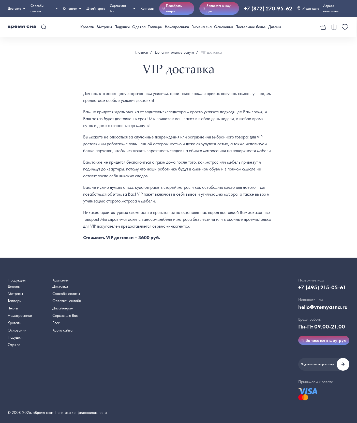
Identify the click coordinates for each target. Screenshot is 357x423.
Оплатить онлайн (66, 300)
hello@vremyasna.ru (323, 307)
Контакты (147, 8)
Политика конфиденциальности (81, 412)
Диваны (274, 26)
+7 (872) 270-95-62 (268, 8)
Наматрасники (177, 26)
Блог (56, 322)
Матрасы (104, 26)
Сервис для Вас (122, 8)
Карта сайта (62, 330)
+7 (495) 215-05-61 (322, 287)
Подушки (122, 26)
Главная (141, 52)
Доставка (16, 8)
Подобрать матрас (172, 8)
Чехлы (13, 308)
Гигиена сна (201, 26)
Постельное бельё (250, 26)
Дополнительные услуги (174, 52)
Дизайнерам (95, 8)
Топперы (155, 26)
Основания (223, 26)
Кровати (87, 26)
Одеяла (138, 26)
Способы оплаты (66, 293)
